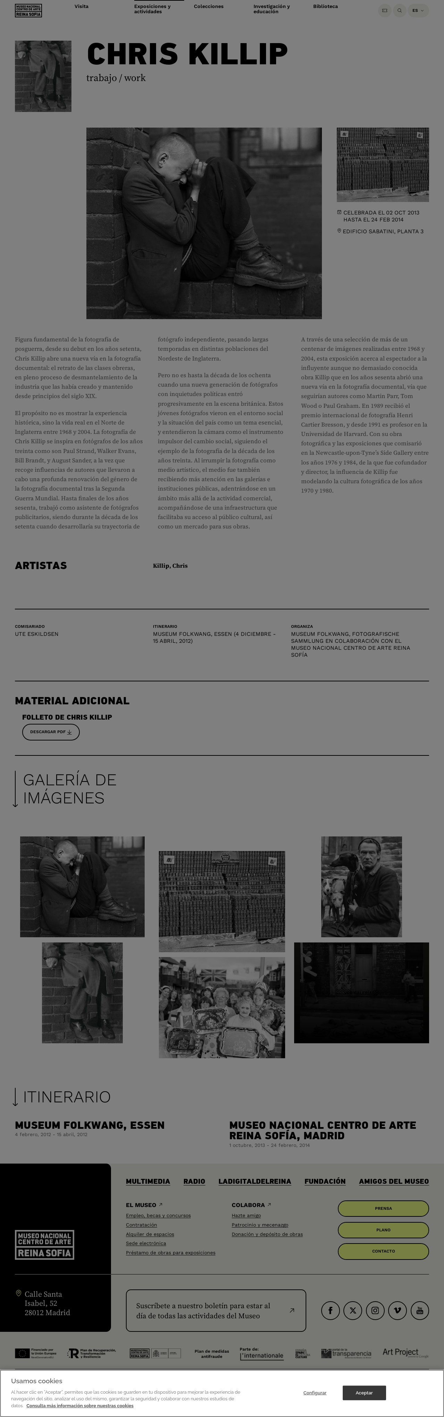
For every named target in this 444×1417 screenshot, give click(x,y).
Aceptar (364, 1400)
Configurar (315, 1400)
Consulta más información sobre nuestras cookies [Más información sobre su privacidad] (80, 1413)
